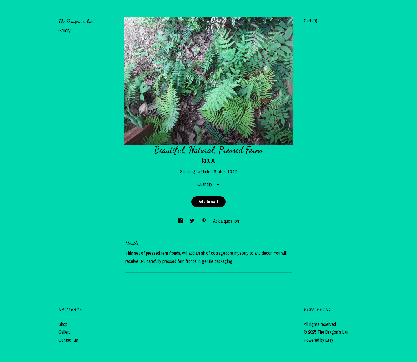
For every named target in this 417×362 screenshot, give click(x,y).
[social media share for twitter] (193, 221)
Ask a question (226, 221)
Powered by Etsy (318, 340)
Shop (62, 324)
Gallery (64, 30)
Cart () (310, 20)
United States (213, 171)
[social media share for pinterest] (204, 221)
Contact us (68, 340)
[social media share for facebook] (181, 221)
